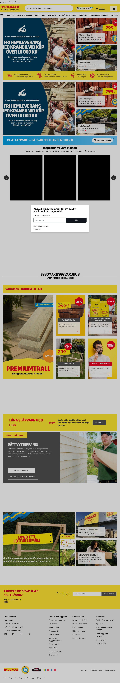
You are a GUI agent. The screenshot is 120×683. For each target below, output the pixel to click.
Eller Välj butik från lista (40, 226)
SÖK (76, 220)
